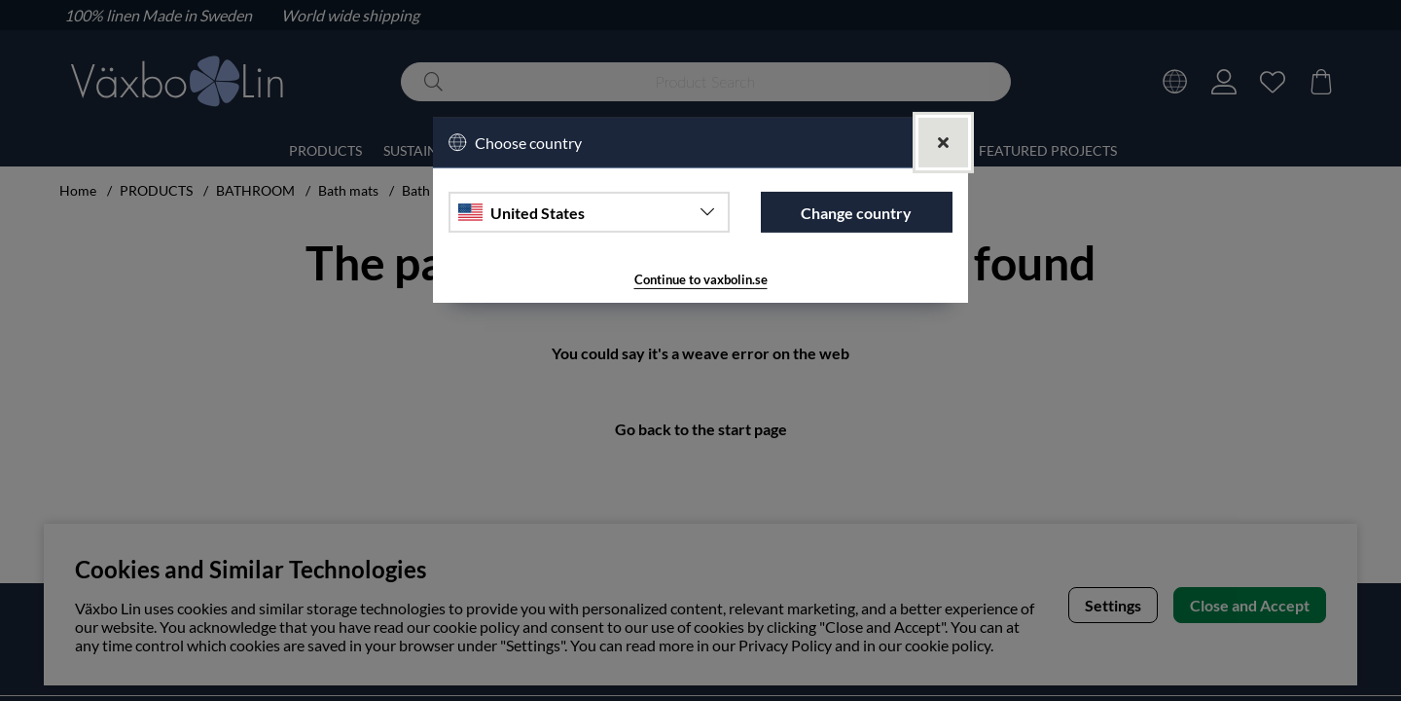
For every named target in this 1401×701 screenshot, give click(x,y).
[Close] (943, 141)
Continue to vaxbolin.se (700, 280)
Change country (856, 212)
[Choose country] (589, 212)
